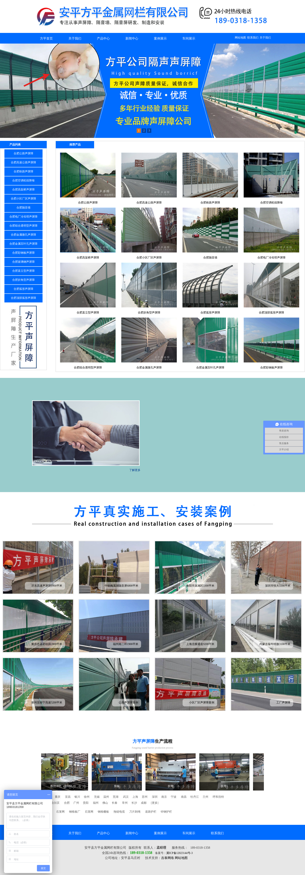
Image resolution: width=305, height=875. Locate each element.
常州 (125, 802)
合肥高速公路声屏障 (23, 162)
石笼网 (60, 811)
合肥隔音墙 (23, 207)
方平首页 (46, 38)
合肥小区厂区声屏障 (23, 198)
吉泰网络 (167, 858)
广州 (76, 802)
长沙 (134, 802)
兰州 (205, 796)
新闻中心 (131, 38)
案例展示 (160, 38)
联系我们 (252, 37)
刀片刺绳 (134, 811)
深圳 (155, 796)
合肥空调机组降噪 (23, 180)
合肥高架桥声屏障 (23, 189)
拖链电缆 (119, 811)
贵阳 (85, 802)
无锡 (97, 796)
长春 (114, 802)
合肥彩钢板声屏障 (23, 252)
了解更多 (134, 470)
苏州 (144, 796)
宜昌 (68, 796)
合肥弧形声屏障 (23, 288)
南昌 (184, 796)
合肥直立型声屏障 (23, 270)
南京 (164, 796)
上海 (135, 796)
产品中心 (103, 38)
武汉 (126, 796)
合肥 (67, 802)
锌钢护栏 (166, 811)
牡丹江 (194, 796)
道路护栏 (150, 811)
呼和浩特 (218, 796)
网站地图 (240, 37)
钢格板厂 (74, 811)
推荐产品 (75, 144)
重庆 (57, 796)
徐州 (86, 796)
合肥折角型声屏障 (23, 279)
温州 (106, 796)
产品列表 (15, 144)
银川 (77, 796)
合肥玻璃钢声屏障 (23, 261)
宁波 (173, 796)
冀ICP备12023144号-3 (179, 853)
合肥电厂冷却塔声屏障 (23, 216)
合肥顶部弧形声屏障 (23, 297)
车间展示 (188, 38)
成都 (143, 802)
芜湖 (115, 796)
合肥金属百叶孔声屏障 (23, 243)
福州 (96, 802)
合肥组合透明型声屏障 (23, 225)
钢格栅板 (103, 811)
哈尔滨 (55, 802)
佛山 (105, 802)
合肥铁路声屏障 (23, 171)
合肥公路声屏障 (23, 153)
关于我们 (265, 37)
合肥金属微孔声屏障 (23, 234)
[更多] (154, 802)
